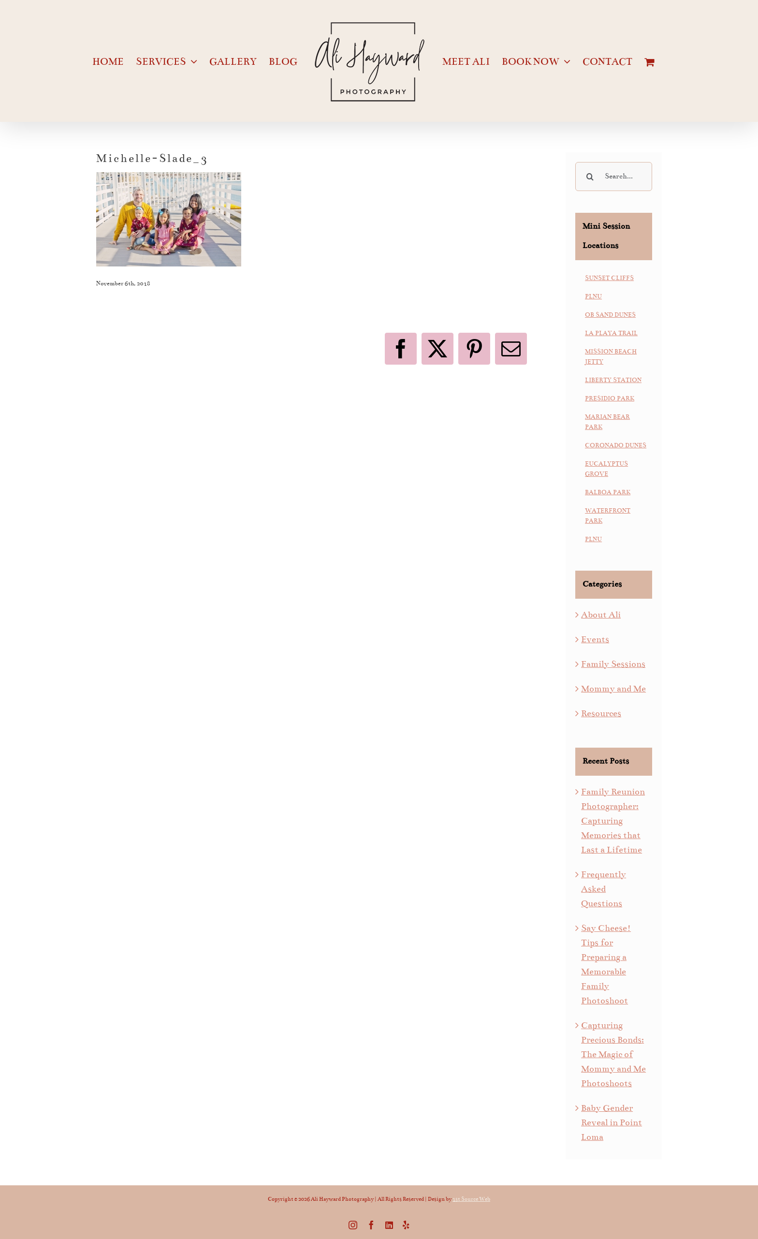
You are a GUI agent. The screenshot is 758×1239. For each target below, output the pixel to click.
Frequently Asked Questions (603, 889)
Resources (601, 713)
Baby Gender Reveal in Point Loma (611, 1122)
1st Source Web (471, 1199)
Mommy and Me (613, 688)
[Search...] (613, 176)
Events (595, 639)
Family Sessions (613, 664)
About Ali (601, 614)
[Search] (589, 176)
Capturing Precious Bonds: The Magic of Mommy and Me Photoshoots (613, 1054)
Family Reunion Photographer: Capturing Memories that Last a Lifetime (613, 820)
